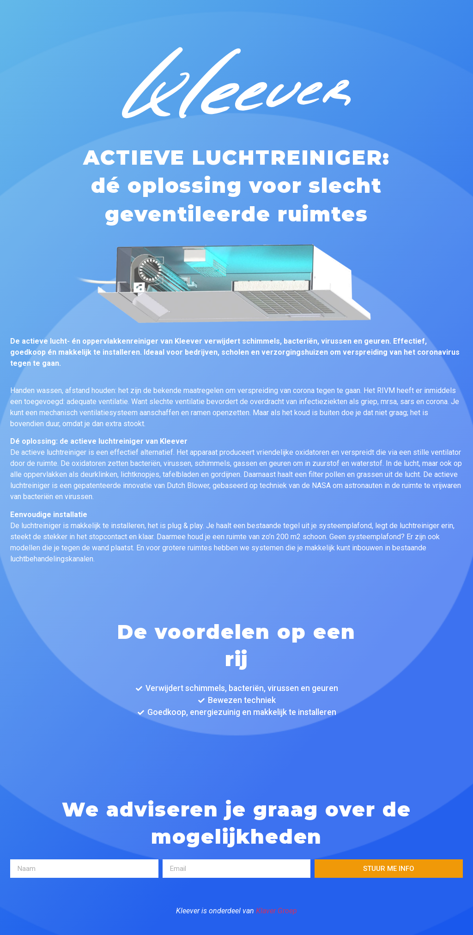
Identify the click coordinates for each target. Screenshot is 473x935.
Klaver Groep (276, 910)
